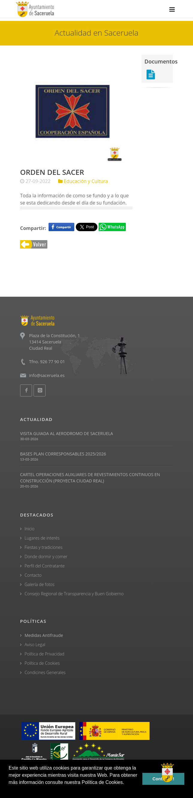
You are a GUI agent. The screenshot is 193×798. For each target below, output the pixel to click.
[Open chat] (167, 772)
